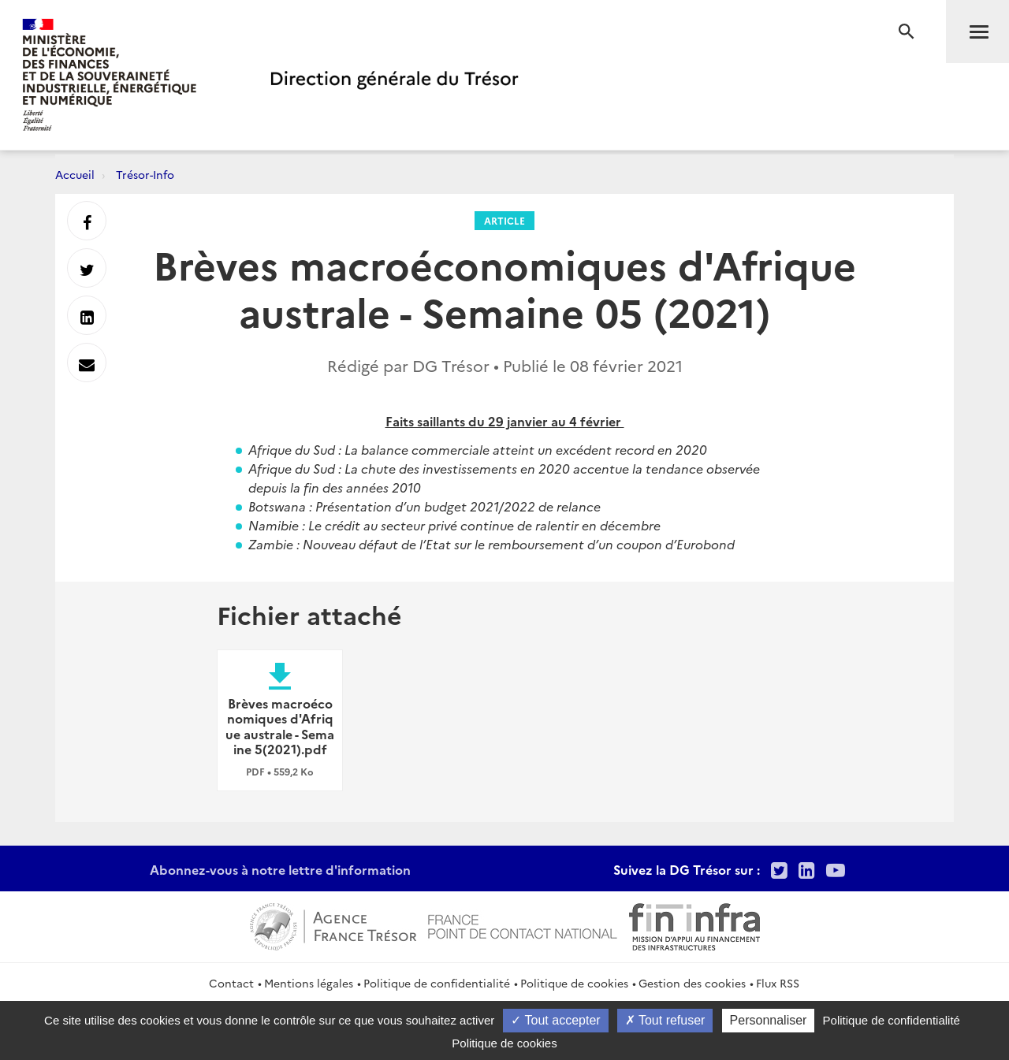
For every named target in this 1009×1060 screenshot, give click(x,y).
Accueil (75, 174)
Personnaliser (768, 1020)
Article (504, 220)
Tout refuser (665, 1020)
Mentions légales (308, 983)
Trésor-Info (145, 174)
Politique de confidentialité (436, 983)
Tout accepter (555, 1020)
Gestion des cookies (692, 983)
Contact (231, 983)
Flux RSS (777, 983)
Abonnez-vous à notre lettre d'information (280, 869)
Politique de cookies (574, 983)
